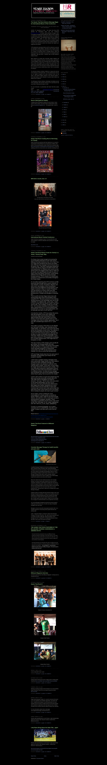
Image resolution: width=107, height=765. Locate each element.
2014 (63, 81)
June (64, 109)
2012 (63, 86)
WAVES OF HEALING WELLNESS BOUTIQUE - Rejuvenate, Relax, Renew (68, 31)
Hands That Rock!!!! (37, 584)
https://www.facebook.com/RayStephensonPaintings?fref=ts (42, 146)
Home (45, 755)
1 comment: (47, 521)
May (64, 111)
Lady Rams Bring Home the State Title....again (44, 727)
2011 (63, 120)
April (64, 114)
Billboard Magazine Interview (39, 573)
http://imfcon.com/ (34, 244)
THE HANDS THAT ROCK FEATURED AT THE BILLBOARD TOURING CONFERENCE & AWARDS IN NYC (44, 529)
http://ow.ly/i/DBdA (38, 681)
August (64, 107)
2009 (63, 124)
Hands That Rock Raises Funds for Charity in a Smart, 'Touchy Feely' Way (45, 253)
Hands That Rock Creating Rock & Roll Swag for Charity (44, 139)
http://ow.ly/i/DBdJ (53, 681)
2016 (63, 76)
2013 (63, 83)
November (65, 102)
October (65, 104)
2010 (63, 122)
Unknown (64, 133)
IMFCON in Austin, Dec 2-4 (39, 178)
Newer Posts (33, 755)
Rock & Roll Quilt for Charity (39, 100)
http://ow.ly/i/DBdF (46, 681)
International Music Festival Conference (42, 237)
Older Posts (56, 755)
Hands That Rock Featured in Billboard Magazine (42, 424)
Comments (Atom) (40, 758)
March (64, 116)
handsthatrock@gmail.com (40, 105)
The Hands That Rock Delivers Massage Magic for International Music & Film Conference (44, 22)
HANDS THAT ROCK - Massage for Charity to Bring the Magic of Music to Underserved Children (68, 27)
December (65, 87)
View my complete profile (67, 135)
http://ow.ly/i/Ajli (34, 691)
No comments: (48, 94)
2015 (63, 79)
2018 (63, 74)
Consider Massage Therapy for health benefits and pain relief (44, 448)
